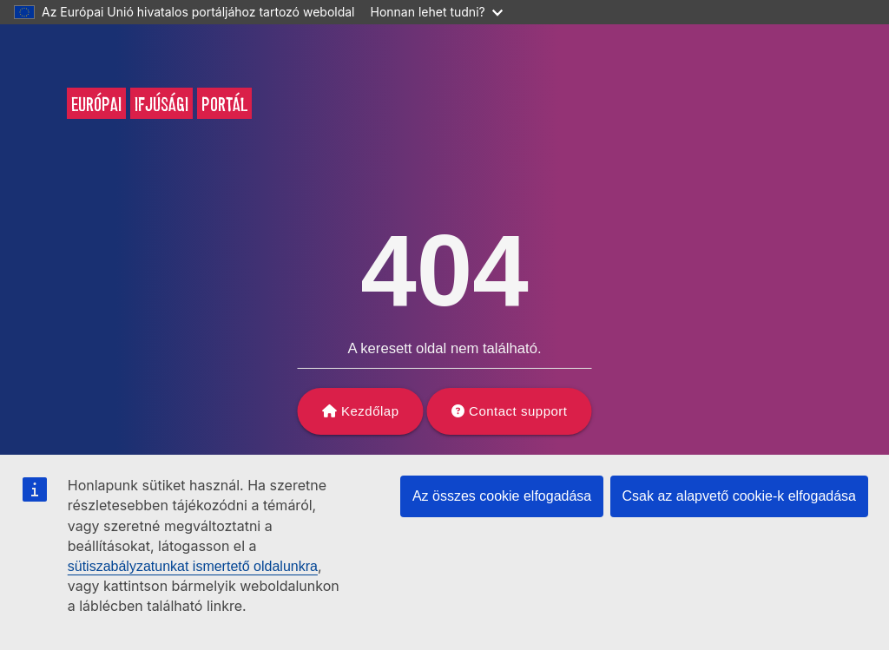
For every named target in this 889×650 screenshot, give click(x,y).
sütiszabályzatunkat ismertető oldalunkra (193, 566)
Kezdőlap (370, 411)
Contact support (518, 411)
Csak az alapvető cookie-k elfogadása (739, 496)
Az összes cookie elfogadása (501, 496)
